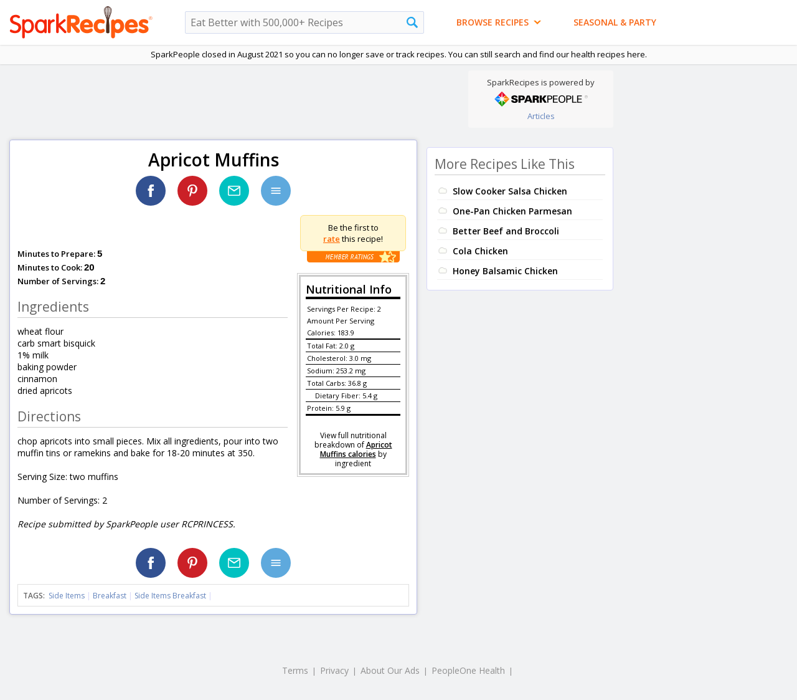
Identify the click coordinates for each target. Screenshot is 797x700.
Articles (541, 116)
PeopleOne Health (468, 670)
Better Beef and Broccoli (506, 231)
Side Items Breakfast (170, 595)
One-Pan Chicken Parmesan (512, 211)
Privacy (334, 670)
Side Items (67, 595)
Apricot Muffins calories (356, 449)
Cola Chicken (480, 251)
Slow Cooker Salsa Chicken (510, 191)
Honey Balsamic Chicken (505, 271)
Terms (295, 670)
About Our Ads (390, 670)
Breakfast (109, 595)
